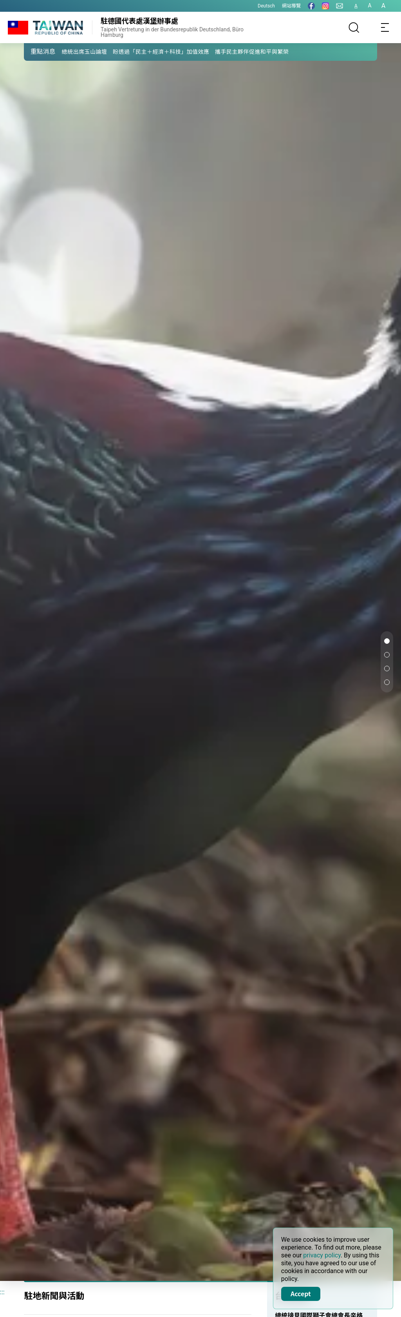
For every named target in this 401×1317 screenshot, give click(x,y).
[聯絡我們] (339, 6)
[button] (35, 51)
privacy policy (322, 1255)
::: (2, 1292)
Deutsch (266, 6)
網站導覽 (291, 6)
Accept (301, 1293)
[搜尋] (354, 27)
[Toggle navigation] (385, 27)
